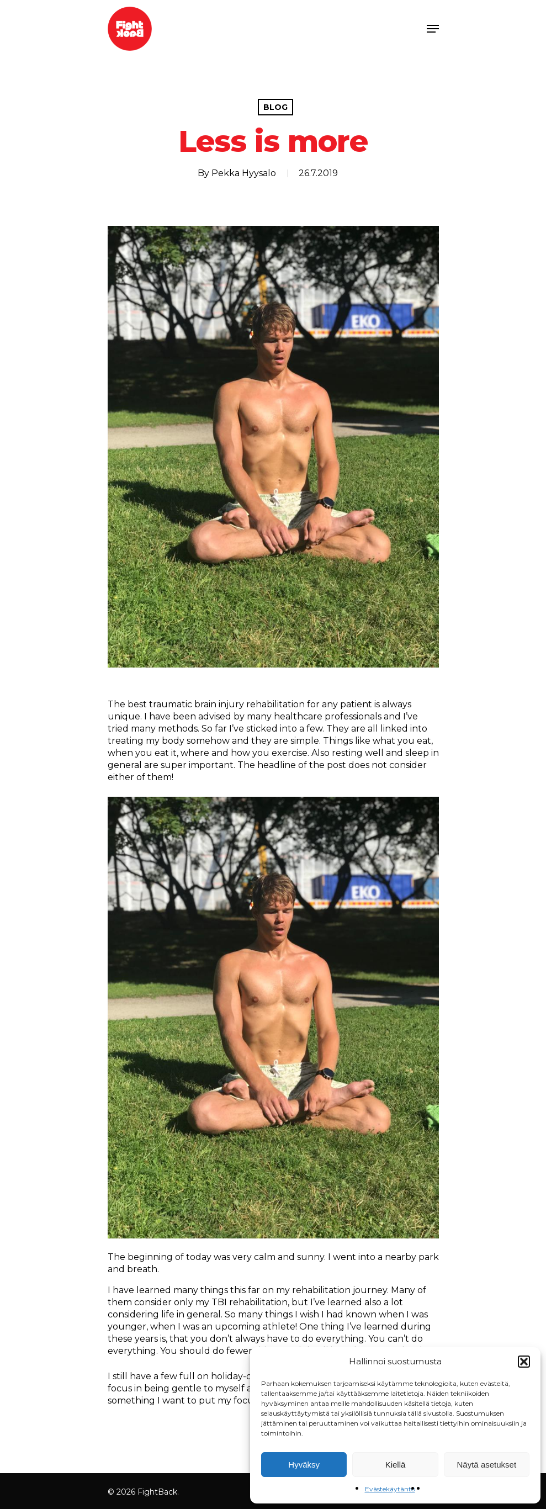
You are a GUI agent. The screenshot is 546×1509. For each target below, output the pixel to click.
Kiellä (395, 1464)
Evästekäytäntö (390, 1489)
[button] (523, 1361)
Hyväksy (304, 1464)
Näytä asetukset (487, 1464)
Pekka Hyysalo (243, 173)
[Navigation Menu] (433, 28)
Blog (275, 107)
